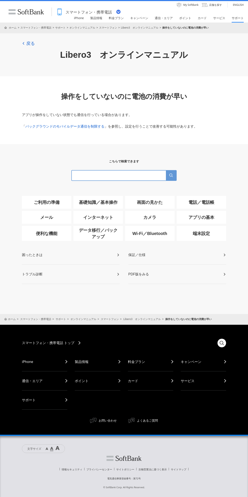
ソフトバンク (124, 458)
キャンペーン (191, 361)
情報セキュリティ (72, 469)
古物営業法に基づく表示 (152, 469)
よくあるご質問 (147, 420)
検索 (221, 343)
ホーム (13, 27)
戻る (28, 43)
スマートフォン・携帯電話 (35, 27)
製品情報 (82, 361)
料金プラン (136, 361)
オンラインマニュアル (82, 27)
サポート (60, 27)
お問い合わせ (108, 420)
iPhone (27, 361)
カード (133, 380)
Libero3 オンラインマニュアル (139, 27)
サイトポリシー (125, 469)
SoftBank (26, 12)
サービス (187, 380)
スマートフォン (108, 27)
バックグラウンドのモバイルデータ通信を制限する (64, 126)
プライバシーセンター (99, 469)
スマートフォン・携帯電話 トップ (48, 342)
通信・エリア (32, 380)
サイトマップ (178, 469)
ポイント (82, 380)
